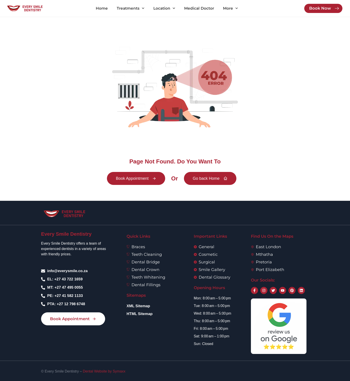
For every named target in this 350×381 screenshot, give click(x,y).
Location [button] (164, 8)
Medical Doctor (199, 8)
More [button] (230, 8)
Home (102, 8)
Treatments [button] (130, 8)
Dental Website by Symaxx (104, 371)
